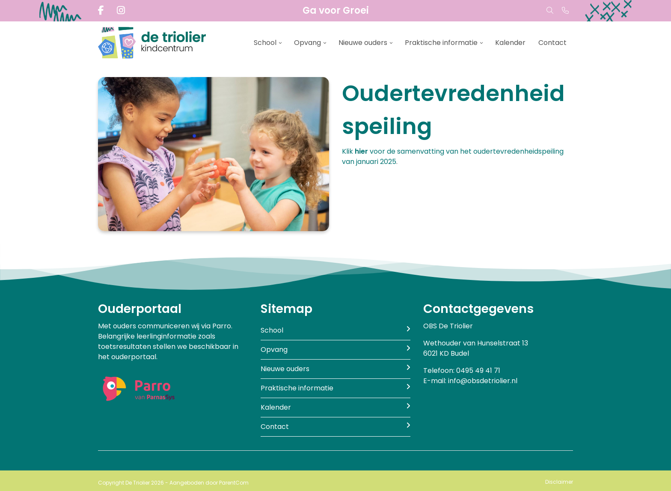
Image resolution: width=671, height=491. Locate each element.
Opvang (307, 43)
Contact (552, 43)
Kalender (510, 43)
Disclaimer (559, 481)
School (265, 43)
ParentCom (234, 482)
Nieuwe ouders (362, 43)
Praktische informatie (441, 43)
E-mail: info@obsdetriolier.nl (470, 381)
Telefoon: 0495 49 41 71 (461, 370)
